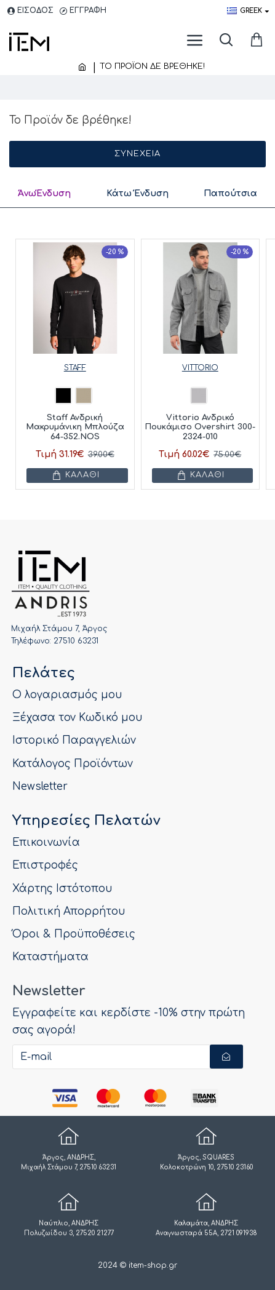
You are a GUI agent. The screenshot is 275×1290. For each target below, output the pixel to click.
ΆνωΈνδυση (44, 193)
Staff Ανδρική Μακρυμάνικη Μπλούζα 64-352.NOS (75, 426)
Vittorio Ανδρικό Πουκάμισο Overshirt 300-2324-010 (200, 426)
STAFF (75, 368)
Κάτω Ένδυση (137, 193)
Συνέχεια (137, 153)
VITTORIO (200, 368)
